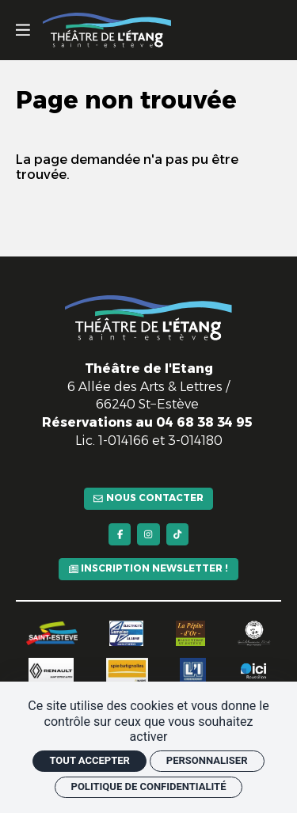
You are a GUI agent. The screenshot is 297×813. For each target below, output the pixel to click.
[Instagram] (148, 524)
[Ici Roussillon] (253, 665)
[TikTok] (181, 524)
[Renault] (51, 665)
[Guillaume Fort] (255, 628)
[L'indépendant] (192, 665)
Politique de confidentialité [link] (149, 786)
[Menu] (23, 30)
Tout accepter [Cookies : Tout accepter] (89, 760)
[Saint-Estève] (52, 629)
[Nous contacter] (148, 484)
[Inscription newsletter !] (148, 562)
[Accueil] (107, 30)
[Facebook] (116, 524)
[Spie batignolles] (127, 665)
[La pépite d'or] (190, 628)
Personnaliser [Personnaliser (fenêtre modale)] (207, 760)
